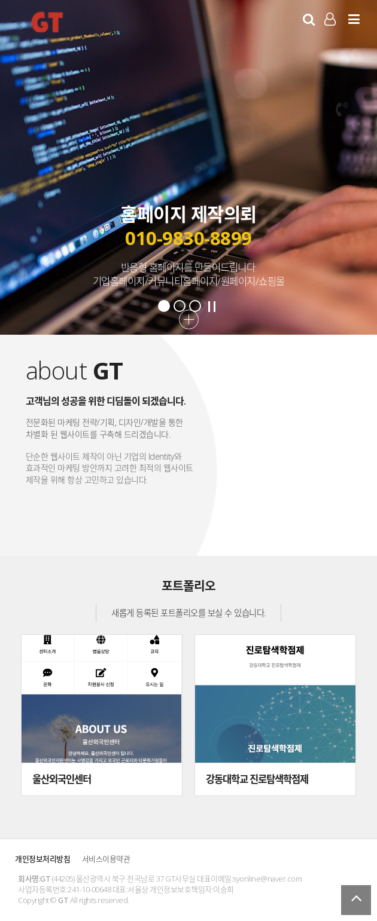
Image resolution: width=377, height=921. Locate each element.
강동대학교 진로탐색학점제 (257, 779)
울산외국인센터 (61, 779)
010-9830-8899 (188, 237)
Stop (212, 307)
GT (47, 21)
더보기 (189, 319)
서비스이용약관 (106, 858)
